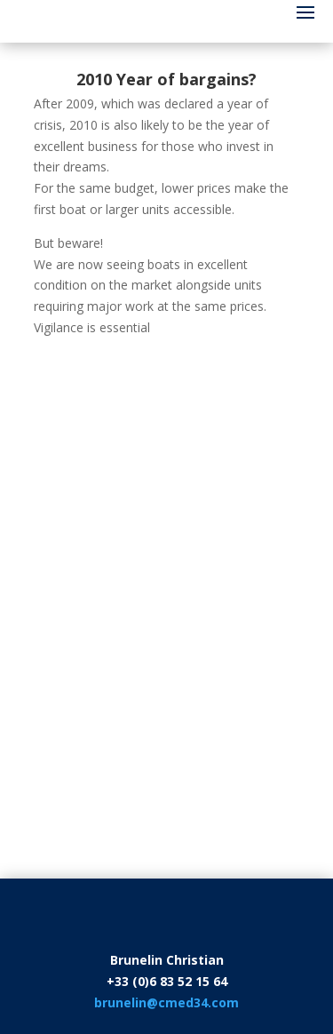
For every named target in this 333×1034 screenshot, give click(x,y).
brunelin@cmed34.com (166, 1002)
